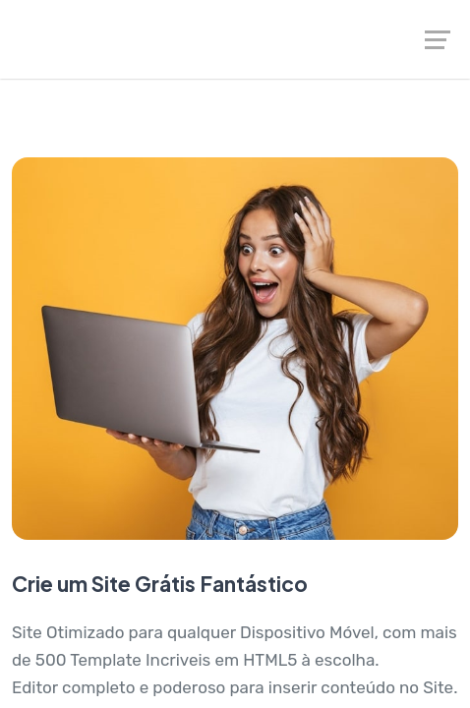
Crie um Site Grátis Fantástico (160, 583)
